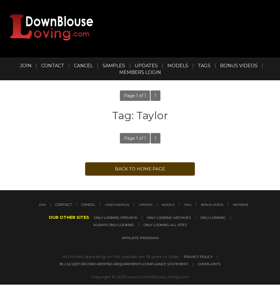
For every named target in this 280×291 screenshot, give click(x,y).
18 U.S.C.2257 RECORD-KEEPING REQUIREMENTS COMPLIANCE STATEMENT (121, 270)
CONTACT (52, 65)
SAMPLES (114, 65)
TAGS (204, 65)
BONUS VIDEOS (239, 65)
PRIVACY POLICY (198, 263)
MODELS (177, 65)
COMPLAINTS (225, 270)
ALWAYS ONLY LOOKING (107, 232)
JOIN (26, 65)
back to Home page (140, 169)
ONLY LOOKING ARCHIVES (171, 225)
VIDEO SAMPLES (141, 205)
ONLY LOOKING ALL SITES (171, 232)
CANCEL (83, 65)
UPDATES (146, 65)
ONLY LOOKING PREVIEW (105, 225)
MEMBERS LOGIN (140, 72)
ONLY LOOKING (226, 225)
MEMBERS (161, 212)
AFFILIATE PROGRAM (140, 245)
